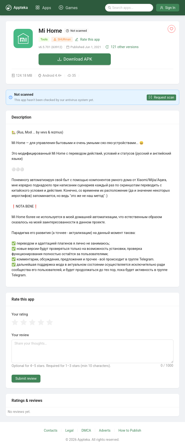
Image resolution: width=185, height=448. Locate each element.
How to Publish (130, 430)
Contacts (50, 430)
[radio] (15, 322)
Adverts (105, 430)
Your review (20, 335)
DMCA (86, 430)
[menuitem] (43, 7)
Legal (69, 430)
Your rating (20, 314)
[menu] (56, 7)
